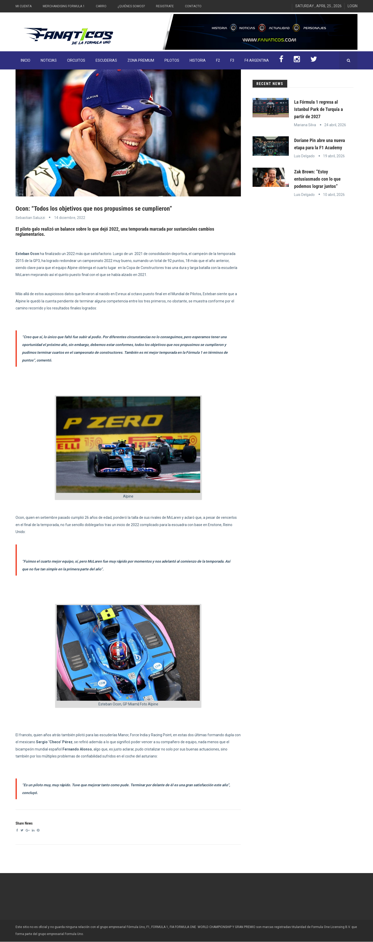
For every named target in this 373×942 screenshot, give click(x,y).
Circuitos (76, 60)
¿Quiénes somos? (131, 6)
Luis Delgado (304, 156)
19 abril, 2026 (334, 156)
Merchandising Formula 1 (64, 6)
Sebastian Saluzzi (30, 218)
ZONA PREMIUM (140, 60)
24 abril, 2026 (335, 125)
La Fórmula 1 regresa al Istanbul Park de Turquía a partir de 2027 (318, 109)
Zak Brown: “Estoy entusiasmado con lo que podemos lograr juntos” (317, 179)
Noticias (49, 60)
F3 (232, 60)
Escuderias (106, 60)
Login (352, 6)
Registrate (165, 6)
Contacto (193, 6)
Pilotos (171, 60)
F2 (218, 60)
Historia (198, 60)
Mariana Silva (305, 125)
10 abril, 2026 (334, 195)
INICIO (25, 60)
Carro (101, 6)
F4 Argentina (257, 60)
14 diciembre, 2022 (69, 218)
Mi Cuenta (24, 6)
